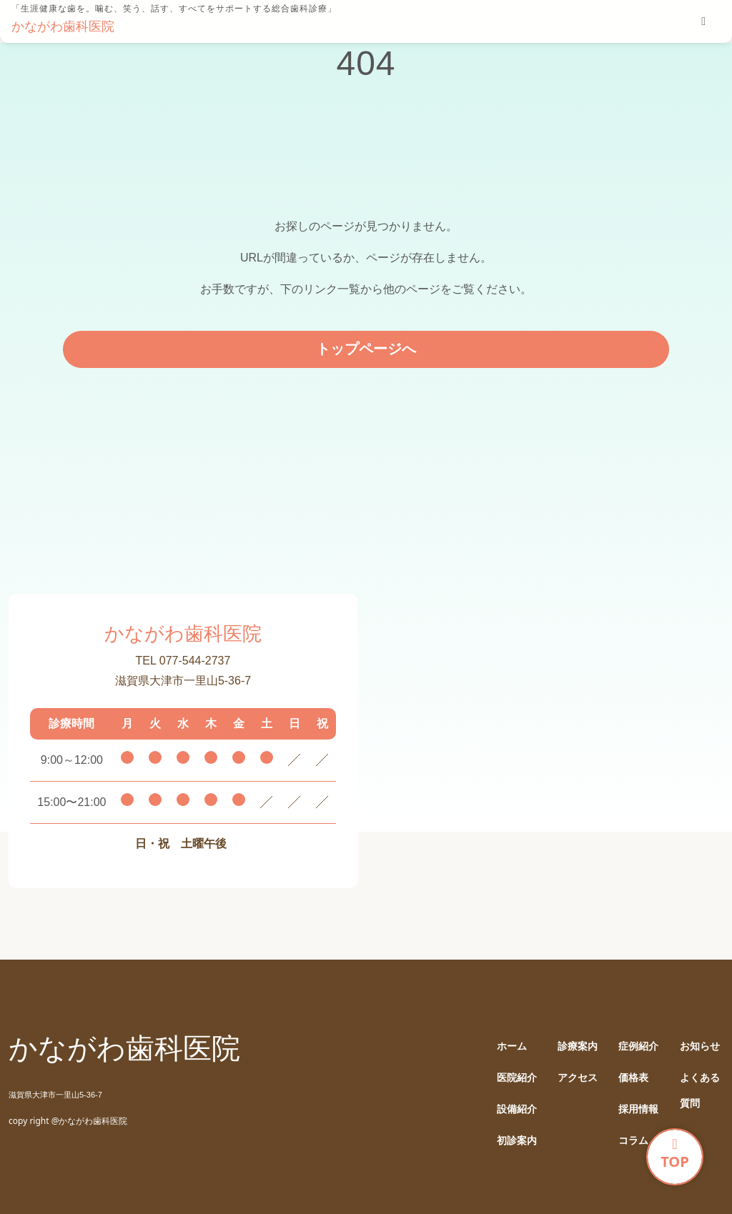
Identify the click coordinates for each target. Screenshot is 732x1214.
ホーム (512, 1046)
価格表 (633, 1078)
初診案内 (517, 1140)
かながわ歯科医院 (62, 26)
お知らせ (700, 1046)
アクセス (578, 1078)
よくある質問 (700, 1091)
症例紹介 (638, 1046)
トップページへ (366, 349)
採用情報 (638, 1109)
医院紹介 (517, 1078)
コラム (633, 1140)
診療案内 (578, 1046)
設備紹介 (517, 1109)
